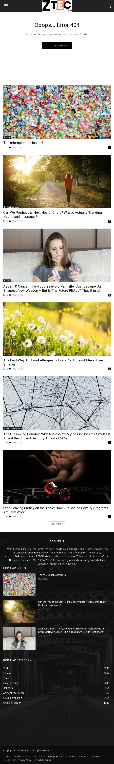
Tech (6, 502)
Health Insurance (11, 207)
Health (7, 137)
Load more (57, 523)
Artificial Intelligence (12, 428)
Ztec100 (7, 147)
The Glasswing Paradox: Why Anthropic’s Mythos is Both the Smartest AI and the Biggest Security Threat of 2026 (56, 436)
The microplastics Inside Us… (26, 143)
